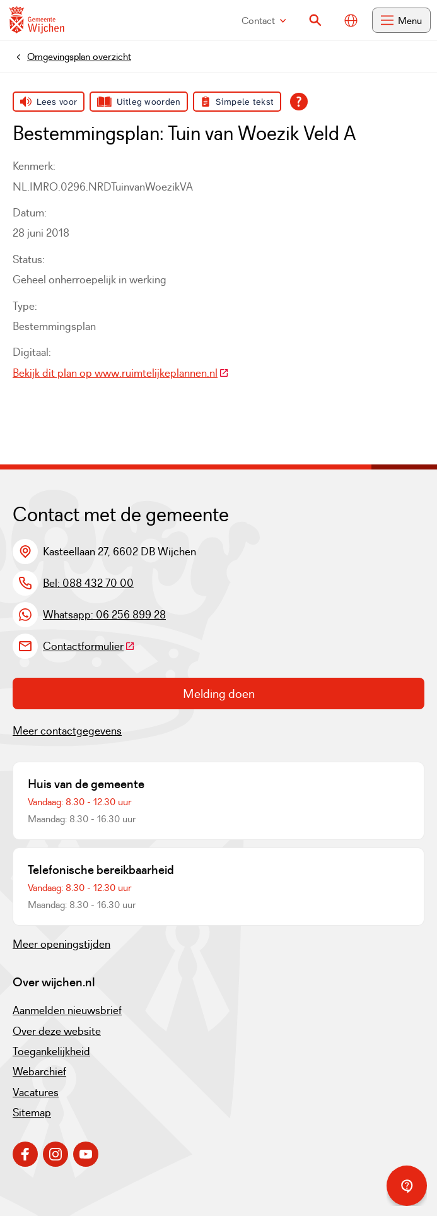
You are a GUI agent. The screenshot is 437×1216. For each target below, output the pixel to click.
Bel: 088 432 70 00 (88, 583)
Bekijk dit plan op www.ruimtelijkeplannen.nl (121, 373)
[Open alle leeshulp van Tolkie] (299, 101)
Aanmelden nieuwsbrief (67, 1010)
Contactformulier (89, 646)
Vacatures (36, 1092)
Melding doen (219, 693)
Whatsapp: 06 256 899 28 (104, 615)
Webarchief (39, 1071)
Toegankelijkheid (51, 1051)
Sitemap (32, 1112)
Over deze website (57, 1031)
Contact (264, 21)
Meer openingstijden (61, 944)
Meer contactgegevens (67, 731)
